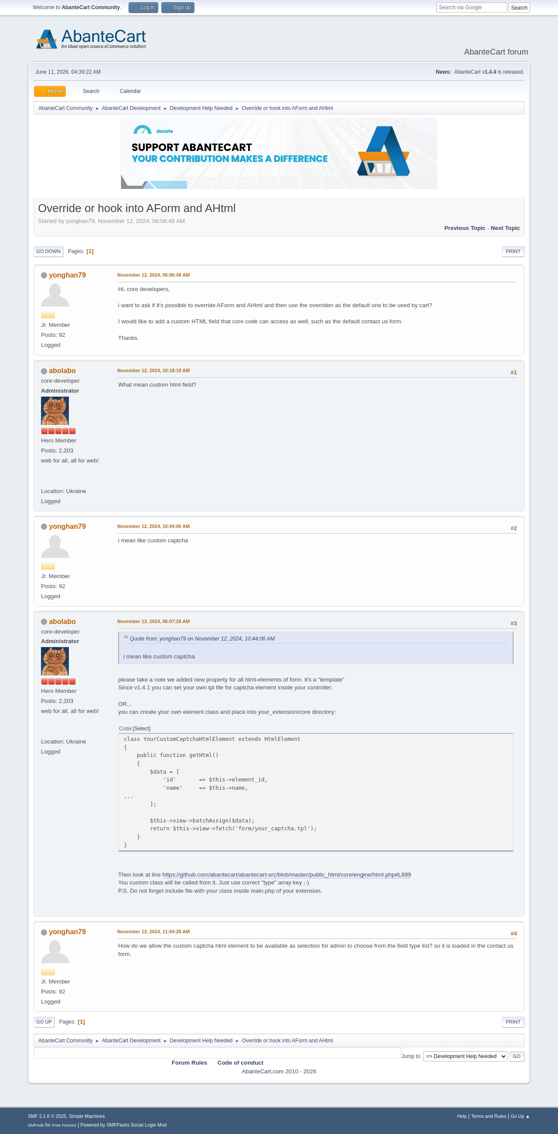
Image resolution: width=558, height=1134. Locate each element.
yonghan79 (67, 275)
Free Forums (64, 1125)
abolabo (62, 370)
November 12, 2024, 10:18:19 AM (153, 370)
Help (462, 1116)
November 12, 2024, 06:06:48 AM (153, 275)
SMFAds (36, 1125)
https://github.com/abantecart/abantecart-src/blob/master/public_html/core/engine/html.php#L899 (287, 874)
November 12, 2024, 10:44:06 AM (153, 526)
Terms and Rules (489, 1116)
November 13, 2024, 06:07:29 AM (153, 621)
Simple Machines (87, 1116)
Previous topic (465, 228)
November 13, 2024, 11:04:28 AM (153, 931)
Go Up (44, 1021)
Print (513, 251)
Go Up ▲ (520, 1116)
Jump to (410, 1056)
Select (141, 729)
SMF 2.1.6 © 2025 (47, 1116)
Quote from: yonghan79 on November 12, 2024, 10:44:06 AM (202, 639)
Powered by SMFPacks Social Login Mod (124, 1124)
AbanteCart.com (262, 1071)
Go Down (48, 251)
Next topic (505, 228)
